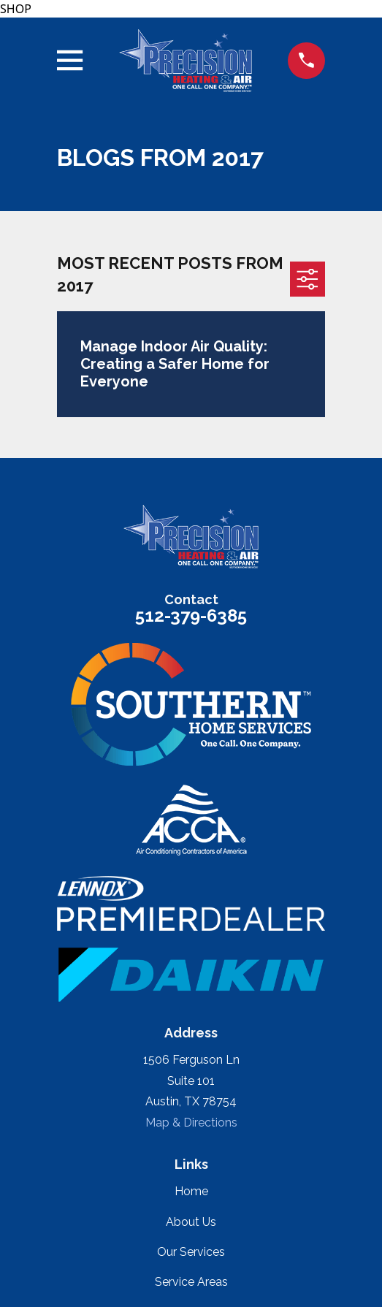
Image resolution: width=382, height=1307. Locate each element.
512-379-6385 (191, 615)
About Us (191, 1222)
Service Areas (191, 1282)
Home (191, 1191)
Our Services (191, 1252)
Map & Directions (191, 1122)
